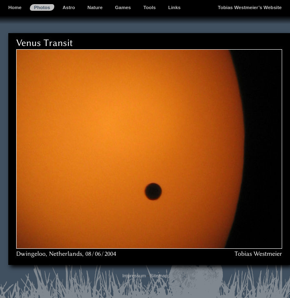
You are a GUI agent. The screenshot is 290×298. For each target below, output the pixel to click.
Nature (94, 7)
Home (15, 7)
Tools (149, 7)
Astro (69, 7)
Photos (42, 7)
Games (123, 7)
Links (174, 7)
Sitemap (159, 275)
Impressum (134, 275)
